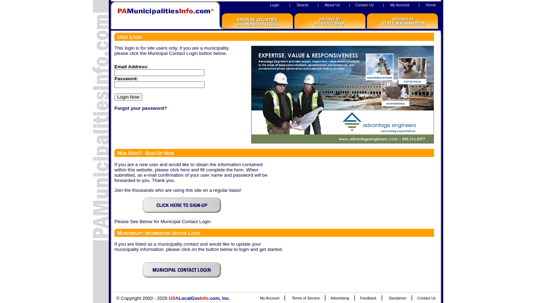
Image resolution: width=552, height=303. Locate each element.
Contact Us (364, 5)
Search (302, 5)
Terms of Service (306, 298)
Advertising (340, 298)
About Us (332, 5)
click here (180, 169)
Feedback (368, 298)
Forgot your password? (140, 108)
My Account (399, 5)
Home (431, 5)
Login (274, 5)
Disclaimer (398, 298)
